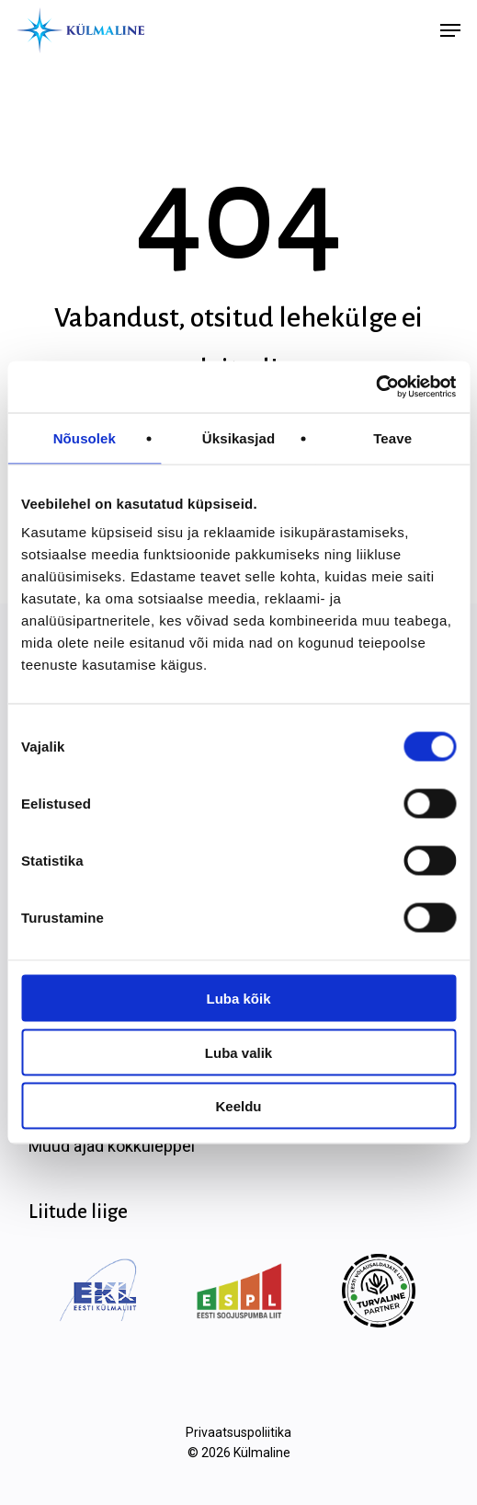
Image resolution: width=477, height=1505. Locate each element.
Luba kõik (238, 998)
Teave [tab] (392, 437)
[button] (450, 30)
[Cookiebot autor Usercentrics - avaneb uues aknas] (375, 387)
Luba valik (238, 1052)
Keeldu (238, 1106)
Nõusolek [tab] (84, 437)
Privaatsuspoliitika (238, 1432)
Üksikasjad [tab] (238, 437)
